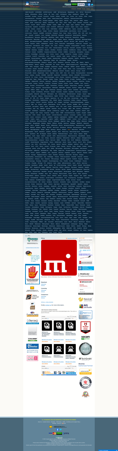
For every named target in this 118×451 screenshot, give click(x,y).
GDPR (64, 421)
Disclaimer (53, 421)
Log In (92, 8)
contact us (48, 305)
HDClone (43, 285)
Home (26, 235)
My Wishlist (79, 8)
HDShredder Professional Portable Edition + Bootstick (71, 357)
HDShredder (43, 284)
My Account (74, 8)
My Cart (83, 8)
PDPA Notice (58, 421)
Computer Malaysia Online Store (32, 247)
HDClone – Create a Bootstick (47, 302)
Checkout (88, 8)
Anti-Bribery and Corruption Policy (73, 421)
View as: (43, 318)
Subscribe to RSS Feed (72, 238)
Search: (70, 1)
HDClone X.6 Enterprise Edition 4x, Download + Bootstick (59, 333)
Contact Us (59, 423)
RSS (65, 423)
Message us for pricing (47, 339)
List (47, 318)
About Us (40, 421)
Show (68, 316)
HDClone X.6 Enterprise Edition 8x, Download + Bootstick (71, 333)
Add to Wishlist (45, 341)
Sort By (66, 318)
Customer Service (46, 421)
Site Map (54, 423)
